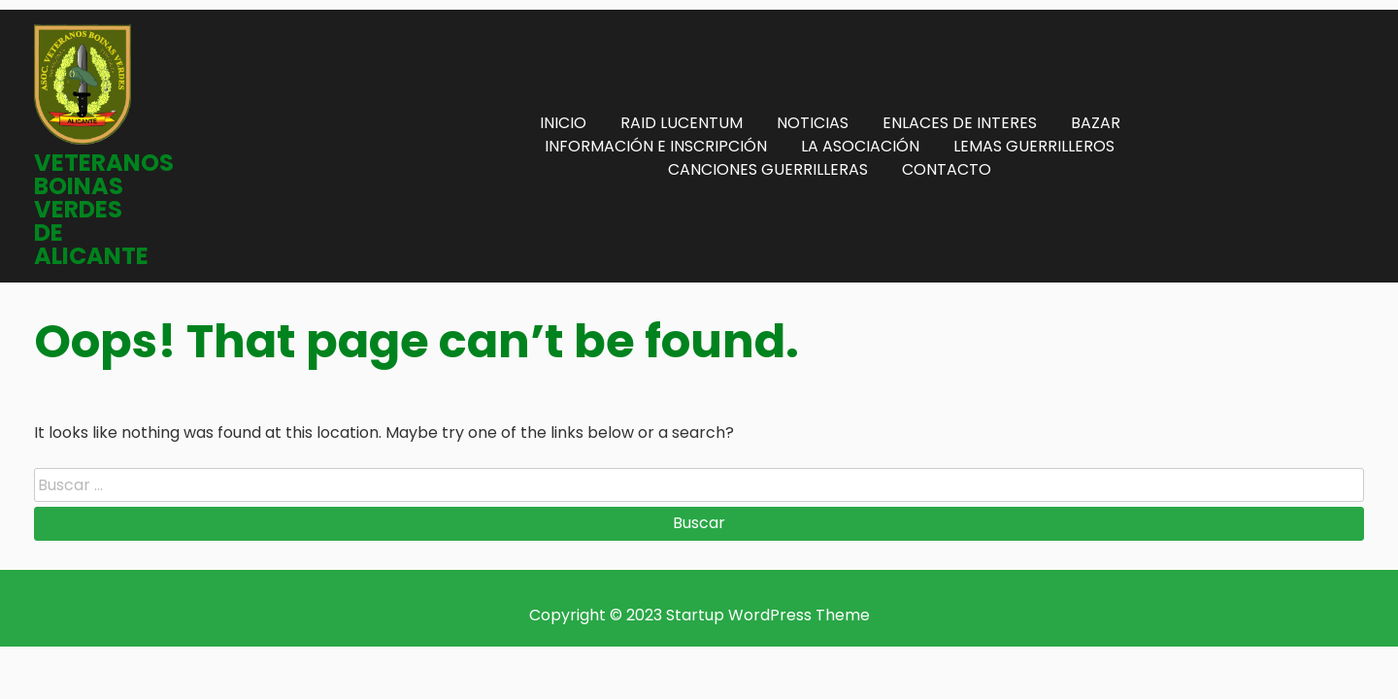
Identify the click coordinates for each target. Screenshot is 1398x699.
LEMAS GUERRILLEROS (1034, 146)
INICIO (563, 123)
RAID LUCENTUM (681, 123)
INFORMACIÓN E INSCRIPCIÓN (656, 146)
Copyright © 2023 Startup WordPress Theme (699, 615)
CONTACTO (946, 169)
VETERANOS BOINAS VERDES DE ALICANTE (104, 209)
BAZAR (1095, 123)
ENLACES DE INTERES (959, 123)
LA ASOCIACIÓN (860, 146)
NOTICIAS (813, 123)
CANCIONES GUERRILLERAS (768, 169)
